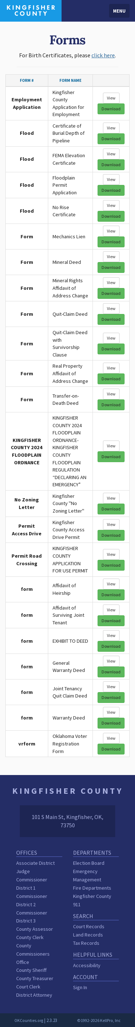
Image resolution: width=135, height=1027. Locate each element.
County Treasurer (34, 978)
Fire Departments (92, 888)
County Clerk (30, 937)
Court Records (88, 926)
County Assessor (34, 929)
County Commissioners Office (33, 953)
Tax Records (86, 943)
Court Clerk (28, 986)
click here (103, 55)
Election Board (88, 863)
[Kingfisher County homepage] (31, 10)
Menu (119, 11)
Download (111, 108)
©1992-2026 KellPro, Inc (99, 1020)
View (111, 98)
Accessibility (86, 965)
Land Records (88, 934)
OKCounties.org (28, 1020)
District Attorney (34, 995)
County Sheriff (31, 970)
